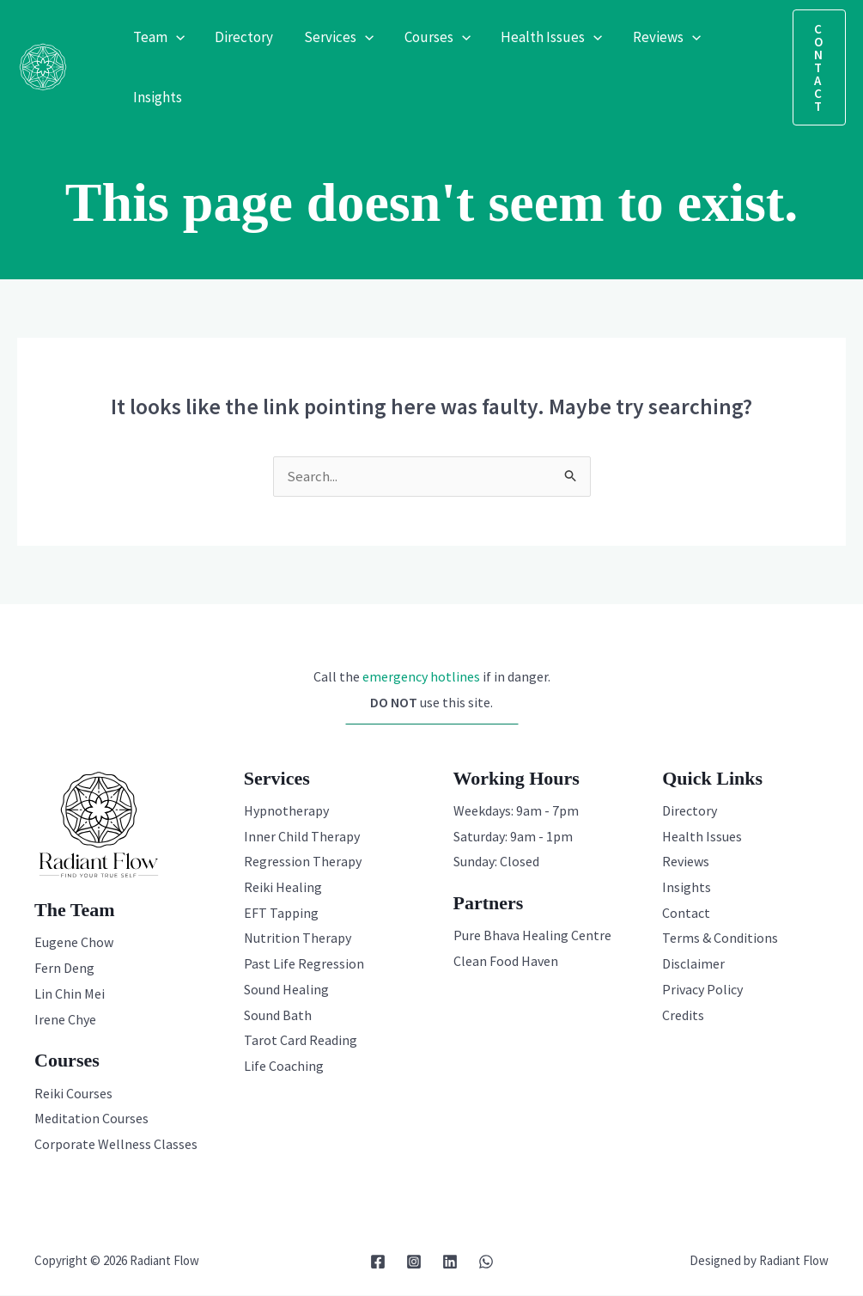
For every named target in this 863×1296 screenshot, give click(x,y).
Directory (689, 811)
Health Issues (702, 837)
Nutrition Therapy (297, 938)
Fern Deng (64, 968)
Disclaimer (693, 964)
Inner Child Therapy (302, 837)
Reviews (685, 862)
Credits (683, 1015)
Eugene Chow (73, 942)
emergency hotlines (421, 677)
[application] (175, 37)
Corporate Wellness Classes (116, 1144)
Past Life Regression (304, 964)
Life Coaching (284, 1066)
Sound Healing (286, 990)
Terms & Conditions (720, 938)
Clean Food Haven (505, 961)
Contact (686, 913)
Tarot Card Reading (300, 1040)
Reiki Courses (73, 1094)
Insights (686, 887)
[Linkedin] (450, 1262)
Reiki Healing (283, 887)
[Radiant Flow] (43, 65)
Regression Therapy (303, 862)
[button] (819, 67)
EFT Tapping (281, 913)
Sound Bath (278, 1015)
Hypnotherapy (286, 811)
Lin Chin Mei (69, 994)
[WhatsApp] (486, 1262)
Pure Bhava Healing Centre (532, 935)
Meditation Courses (91, 1119)
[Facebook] (378, 1262)
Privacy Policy (702, 990)
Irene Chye (65, 1020)
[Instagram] (414, 1262)
